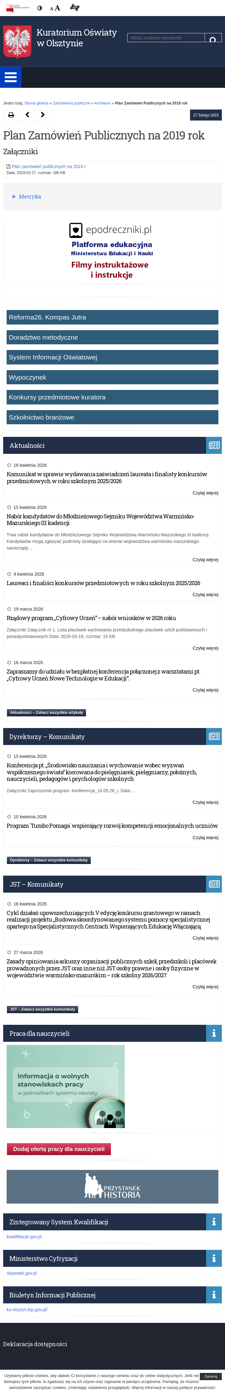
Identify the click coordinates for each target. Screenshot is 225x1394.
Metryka (29, 196)
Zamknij (211, 1376)
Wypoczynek (27, 377)
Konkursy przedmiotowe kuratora (57, 397)
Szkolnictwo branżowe (41, 417)
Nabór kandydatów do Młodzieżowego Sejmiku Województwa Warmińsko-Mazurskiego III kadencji (100, 519)
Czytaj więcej (205, 493)
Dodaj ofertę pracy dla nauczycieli (59, 1149)
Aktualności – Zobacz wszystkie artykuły (46, 712)
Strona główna (36, 103)
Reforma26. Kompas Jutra (47, 317)
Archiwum (102, 103)
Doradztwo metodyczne (43, 337)
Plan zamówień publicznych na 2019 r (49, 166)
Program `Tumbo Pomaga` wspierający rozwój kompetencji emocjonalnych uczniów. (112, 825)
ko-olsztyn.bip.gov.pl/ (27, 1309)
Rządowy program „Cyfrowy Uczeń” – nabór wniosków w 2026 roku (91, 618)
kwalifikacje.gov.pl (24, 1236)
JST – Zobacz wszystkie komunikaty (42, 1009)
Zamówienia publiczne (71, 103)
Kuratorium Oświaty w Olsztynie (77, 37)
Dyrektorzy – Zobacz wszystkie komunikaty (49, 860)
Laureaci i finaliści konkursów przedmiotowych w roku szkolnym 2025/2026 (103, 583)
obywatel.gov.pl (22, 1273)
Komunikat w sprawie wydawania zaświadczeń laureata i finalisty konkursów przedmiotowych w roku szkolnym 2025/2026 (107, 477)
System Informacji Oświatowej (53, 357)
